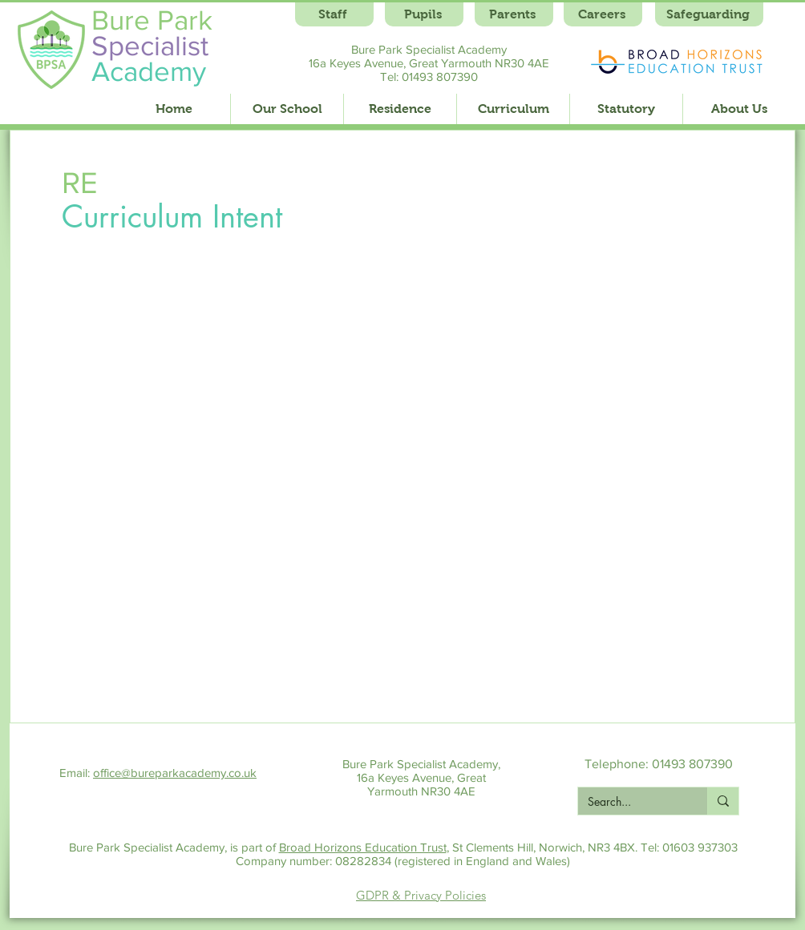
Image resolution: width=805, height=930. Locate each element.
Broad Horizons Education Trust (363, 847)
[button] (286, 109)
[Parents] (514, 14)
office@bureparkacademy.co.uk (175, 772)
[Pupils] (424, 14)
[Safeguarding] (709, 14)
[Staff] (334, 14)
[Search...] (631, 801)
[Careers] (603, 14)
